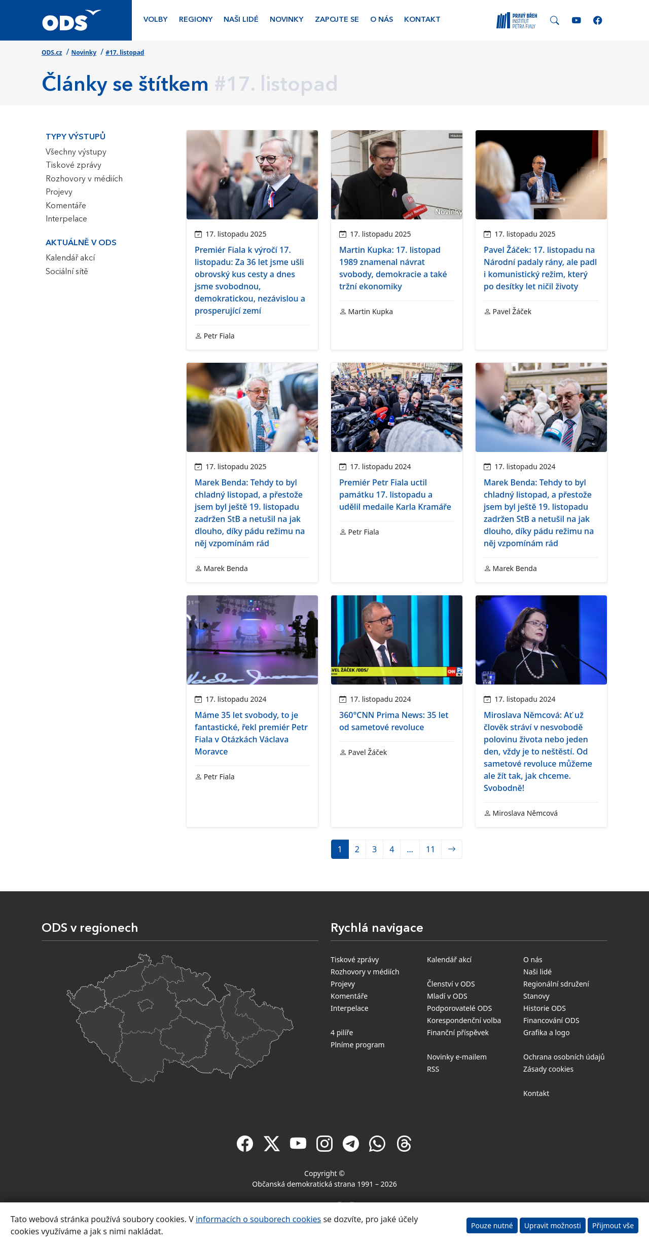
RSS (433, 1069)
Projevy (59, 192)
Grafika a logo (546, 1032)
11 (430, 849)
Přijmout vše (613, 1225)
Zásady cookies (548, 1069)
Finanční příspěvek (458, 1032)
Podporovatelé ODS (459, 1008)
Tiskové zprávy (73, 166)
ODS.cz (52, 52)
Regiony (195, 20)
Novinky (286, 20)
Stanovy (536, 996)
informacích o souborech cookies (258, 1219)
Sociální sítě (67, 272)
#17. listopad (124, 52)
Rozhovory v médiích (84, 179)
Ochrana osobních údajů (564, 1057)
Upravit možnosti (552, 1225)
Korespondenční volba (464, 1020)
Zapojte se (337, 20)
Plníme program (358, 1044)
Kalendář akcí (70, 258)
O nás (381, 20)
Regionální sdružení (556, 984)
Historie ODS (544, 1008)
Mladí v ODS (447, 996)
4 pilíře (342, 1032)
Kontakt (422, 20)
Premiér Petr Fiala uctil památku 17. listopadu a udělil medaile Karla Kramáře (395, 494)
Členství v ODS (451, 984)
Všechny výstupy (76, 152)
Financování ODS (551, 1020)
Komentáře (66, 206)
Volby (155, 20)
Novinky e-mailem (457, 1057)
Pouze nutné (492, 1225)
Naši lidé (241, 20)
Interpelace (66, 219)
